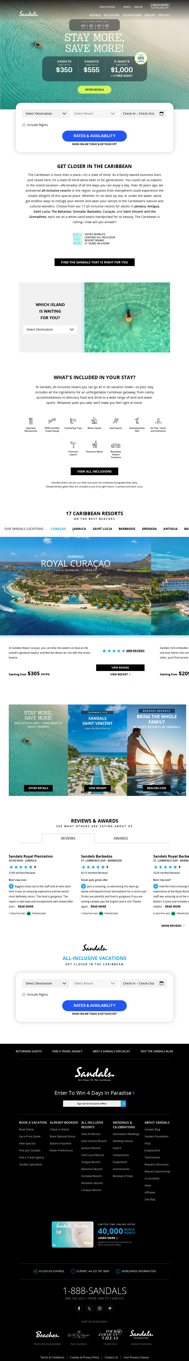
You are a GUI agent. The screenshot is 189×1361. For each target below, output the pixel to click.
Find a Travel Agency (31, 1157)
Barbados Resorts (92, 1183)
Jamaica (140, 206)
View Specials (27, 1143)
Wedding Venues (123, 1141)
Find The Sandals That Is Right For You (94, 262)
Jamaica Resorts (91, 1148)
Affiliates (150, 1192)
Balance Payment (60, 1143)
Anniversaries (121, 1169)
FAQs (148, 1143)
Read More (26, 906)
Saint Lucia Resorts (92, 1155)
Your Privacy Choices (136, 1357)
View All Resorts (91, 1134)
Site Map (150, 1199)
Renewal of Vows (123, 1176)
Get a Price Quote (30, 1136)
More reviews (173, 926)
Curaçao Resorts (91, 1190)
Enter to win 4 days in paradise (94, 1093)
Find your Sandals (30, 1150)
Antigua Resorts (91, 1162)
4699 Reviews (135, 651)
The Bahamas (61, 211)
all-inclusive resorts (56, 190)
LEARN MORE (108, 1238)
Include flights (35, 125)
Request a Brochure (157, 1164)
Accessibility (152, 1178)
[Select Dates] (143, 113)
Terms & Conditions (52, 1357)
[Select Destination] (50, 329)
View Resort (120, 674)
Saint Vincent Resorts (94, 1141)
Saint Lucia (42, 211)
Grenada (79, 211)
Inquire (117, 1148)
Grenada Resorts (91, 1176)
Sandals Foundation (156, 1136)
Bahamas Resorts (92, 1169)
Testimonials (152, 1157)
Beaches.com (156, 788)
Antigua (153, 206)
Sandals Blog (152, 1129)
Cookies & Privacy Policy (84, 1357)
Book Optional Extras (62, 1136)
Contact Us (111, 1357)
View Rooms (120, 667)
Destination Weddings (126, 1134)
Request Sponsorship (157, 1171)
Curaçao (109, 211)
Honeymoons (121, 1155)
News (148, 1185)
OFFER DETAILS (94, 89)
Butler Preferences (61, 1150)
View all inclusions (94, 471)
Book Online (26, 1129)
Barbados (94, 211)
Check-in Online (59, 1129)
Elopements (120, 1162)
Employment (152, 1150)
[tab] (68, 838)
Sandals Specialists (30, 1164)
